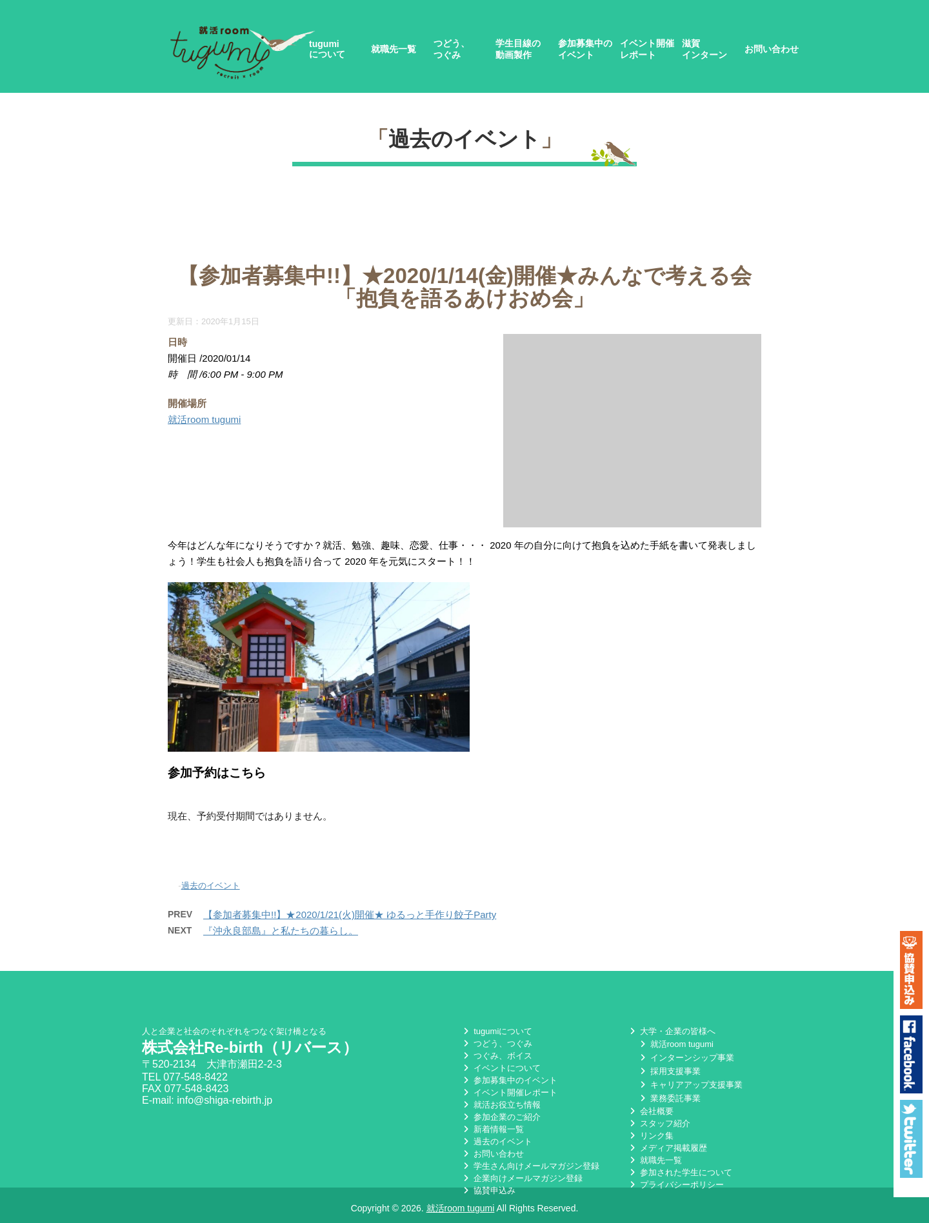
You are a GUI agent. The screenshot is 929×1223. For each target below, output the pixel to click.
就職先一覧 (393, 49)
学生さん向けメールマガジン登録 (530, 1166)
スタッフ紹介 (658, 1123)
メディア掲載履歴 (667, 1148)
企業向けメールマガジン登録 (522, 1178)
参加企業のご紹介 (501, 1117)
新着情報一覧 (492, 1129)
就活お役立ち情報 (501, 1105)
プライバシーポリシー (675, 1184)
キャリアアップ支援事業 (690, 1085)
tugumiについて (327, 49)
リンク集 (650, 1135)
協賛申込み (488, 1190)
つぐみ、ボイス (496, 1056)
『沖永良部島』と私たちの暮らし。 (280, 930)
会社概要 (650, 1111)
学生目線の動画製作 (518, 49)
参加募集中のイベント (585, 49)
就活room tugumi (204, 419)
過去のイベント (464, 139)
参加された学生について (679, 1172)
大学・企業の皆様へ (671, 1031)
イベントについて (501, 1068)
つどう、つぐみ (452, 49)
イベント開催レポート (647, 49)
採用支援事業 (669, 1071)
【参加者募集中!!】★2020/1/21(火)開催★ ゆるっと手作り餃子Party (349, 914)
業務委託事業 (669, 1098)
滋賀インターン (704, 49)
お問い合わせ (771, 49)
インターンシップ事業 (685, 1057)
